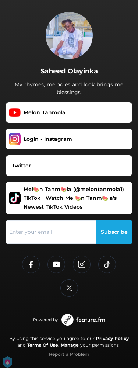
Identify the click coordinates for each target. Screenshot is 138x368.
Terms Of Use (42, 345)
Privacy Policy (112, 338)
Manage (70, 345)
